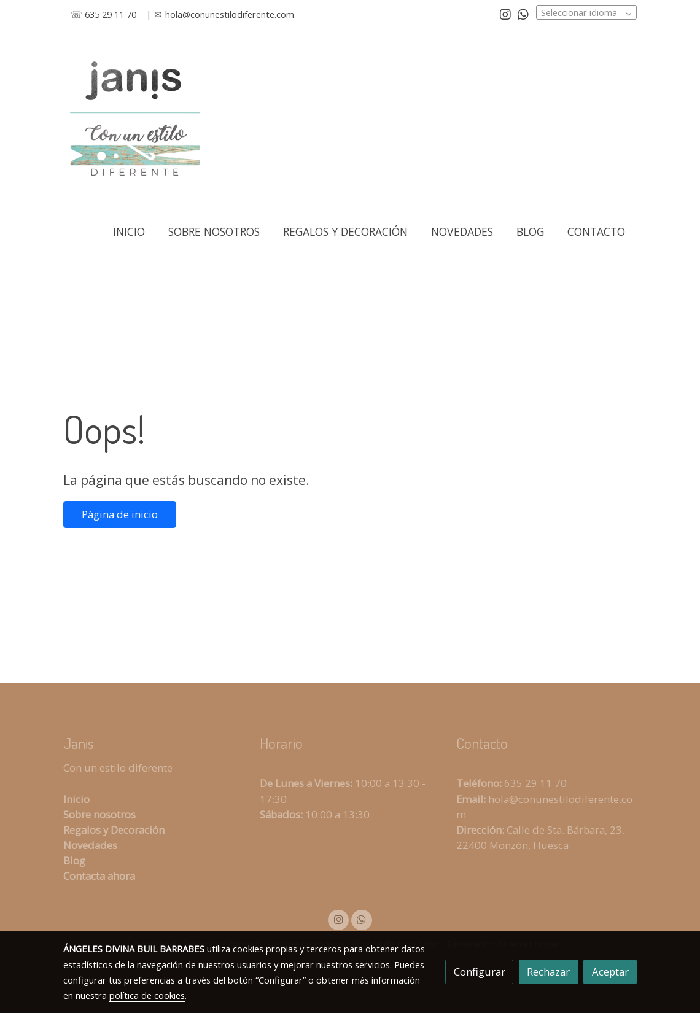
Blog (74, 860)
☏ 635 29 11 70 (103, 14)
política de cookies (147, 995)
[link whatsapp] (523, 13)
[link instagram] (505, 13)
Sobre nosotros (99, 814)
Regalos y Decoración (114, 830)
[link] (134, 120)
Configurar (479, 971)
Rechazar (548, 971)
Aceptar (610, 971)
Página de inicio (120, 514)
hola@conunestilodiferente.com (229, 14)
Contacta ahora (99, 876)
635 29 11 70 (535, 783)
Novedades (90, 845)
